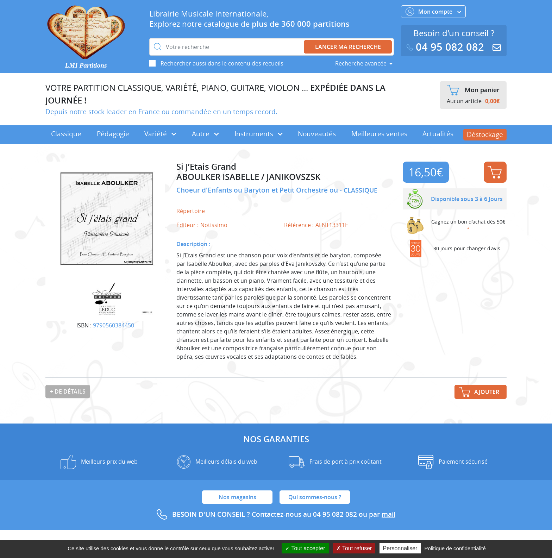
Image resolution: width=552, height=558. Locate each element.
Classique (66, 133)
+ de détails (68, 391)
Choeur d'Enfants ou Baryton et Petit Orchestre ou (258, 190)
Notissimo (213, 225)
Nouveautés (317, 133)
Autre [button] (205, 133)
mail (388, 514)
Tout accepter (305, 548)
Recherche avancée (361, 63)
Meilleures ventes (379, 133)
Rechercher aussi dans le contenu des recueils (222, 63)
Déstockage (485, 134)
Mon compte (433, 11)
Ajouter (495, 172)
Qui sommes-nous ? (314, 497)
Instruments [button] (258, 133)
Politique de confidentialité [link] (455, 548)
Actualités (437, 133)
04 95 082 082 (447, 47)
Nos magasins (237, 497)
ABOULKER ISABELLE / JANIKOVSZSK (248, 177)
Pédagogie (113, 133)
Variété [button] (160, 133)
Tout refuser (354, 548)
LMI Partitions (86, 65)
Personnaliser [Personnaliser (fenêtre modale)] (400, 548)
